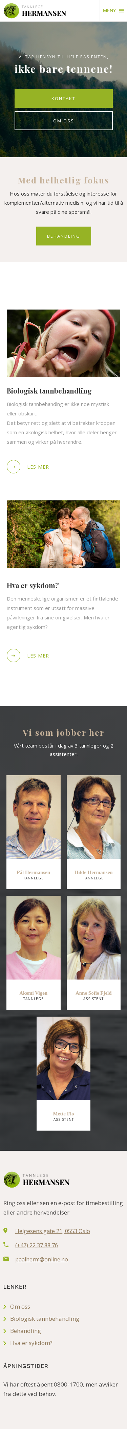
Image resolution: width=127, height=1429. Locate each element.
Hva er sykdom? (31, 1343)
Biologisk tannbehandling (44, 1318)
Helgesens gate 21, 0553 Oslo (52, 1231)
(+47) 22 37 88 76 (36, 1245)
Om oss (63, 121)
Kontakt (63, 98)
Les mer (28, 466)
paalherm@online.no (41, 1259)
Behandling (63, 236)
